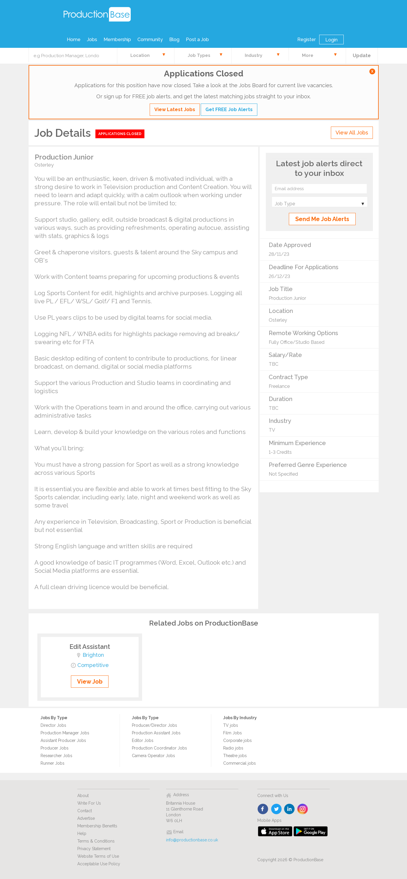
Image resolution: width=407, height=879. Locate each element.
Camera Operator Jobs (153, 755)
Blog (174, 39)
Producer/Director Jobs (154, 725)
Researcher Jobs (56, 755)
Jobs (92, 39)
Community (150, 39)
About (83, 795)
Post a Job (197, 39)
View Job (89, 681)
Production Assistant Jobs (156, 733)
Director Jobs (53, 725)
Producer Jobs (55, 748)
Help (81, 833)
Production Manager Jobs (65, 733)
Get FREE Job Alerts (229, 109)
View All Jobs (352, 132)
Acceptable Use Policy (98, 864)
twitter (276, 809)
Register (306, 39)
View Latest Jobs (174, 109)
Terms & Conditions (96, 841)
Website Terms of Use (98, 856)
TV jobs (230, 725)
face (263, 809)
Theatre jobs (235, 755)
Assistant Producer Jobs (63, 740)
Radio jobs (233, 748)
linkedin (290, 809)
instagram (303, 809)
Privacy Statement (94, 848)
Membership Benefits (97, 826)
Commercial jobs (239, 763)
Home (74, 39)
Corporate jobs (237, 740)
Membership (117, 39)
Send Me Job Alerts (322, 219)
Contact (84, 810)
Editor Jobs (142, 740)
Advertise (86, 818)
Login (331, 40)
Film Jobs (232, 733)
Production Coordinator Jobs (159, 748)
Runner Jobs (52, 763)
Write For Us (89, 803)
